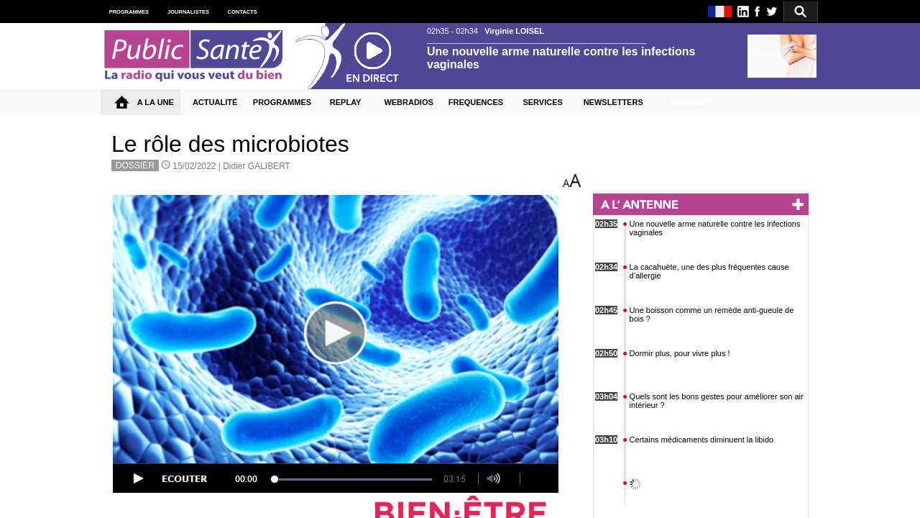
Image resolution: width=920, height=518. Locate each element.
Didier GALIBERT (256, 166)
